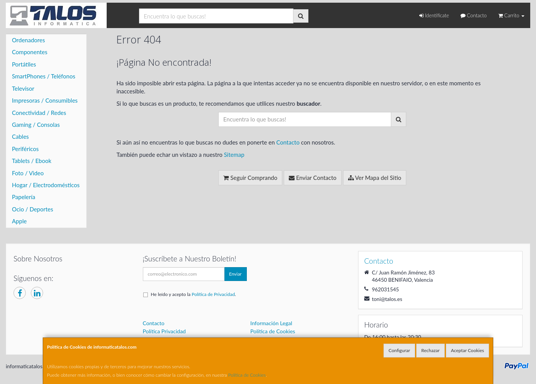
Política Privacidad (164, 331)
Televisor (23, 88)
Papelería (23, 196)
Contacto (474, 15)
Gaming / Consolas (36, 124)
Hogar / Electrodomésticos (46, 184)
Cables (20, 136)
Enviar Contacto (313, 177)
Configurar (399, 350)
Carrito (511, 15)
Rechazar (430, 350)
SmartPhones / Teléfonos (43, 76)
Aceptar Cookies (467, 350)
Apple (19, 221)
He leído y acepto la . (193, 294)
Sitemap (234, 154)
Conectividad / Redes (39, 112)
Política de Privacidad (213, 294)
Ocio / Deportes (32, 209)
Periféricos (25, 148)
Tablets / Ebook (31, 160)
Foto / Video (28, 173)
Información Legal (271, 323)
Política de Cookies (247, 375)
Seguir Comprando (250, 177)
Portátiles (24, 64)
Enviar (235, 274)
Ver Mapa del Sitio (374, 177)
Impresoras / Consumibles (45, 100)
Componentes (29, 51)
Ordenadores (28, 40)
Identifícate (434, 15)
